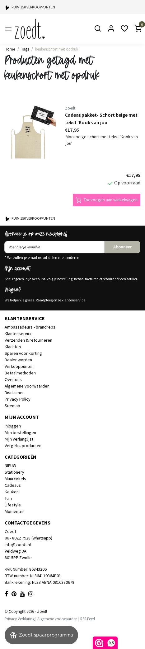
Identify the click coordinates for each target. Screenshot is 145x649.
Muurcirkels (15, 478)
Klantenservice (19, 333)
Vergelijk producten (23, 445)
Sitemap (12, 405)
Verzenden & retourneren (28, 340)
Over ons (13, 379)
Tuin (8, 498)
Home (10, 48)
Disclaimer (14, 392)
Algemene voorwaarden (27, 386)
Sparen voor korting (23, 353)
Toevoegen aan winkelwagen (107, 200)
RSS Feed (87, 618)
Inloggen (13, 426)
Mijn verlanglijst (19, 439)
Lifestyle (13, 505)
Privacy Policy (17, 399)
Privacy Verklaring (20, 618)
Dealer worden (18, 360)
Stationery (14, 472)
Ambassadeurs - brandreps (30, 327)
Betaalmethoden (20, 373)
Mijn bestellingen (20, 432)
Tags (25, 48)
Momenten (15, 511)
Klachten (13, 346)
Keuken (12, 492)
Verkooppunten (19, 366)
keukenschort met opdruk (56, 48)
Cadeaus (13, 485)
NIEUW (10, 465)
